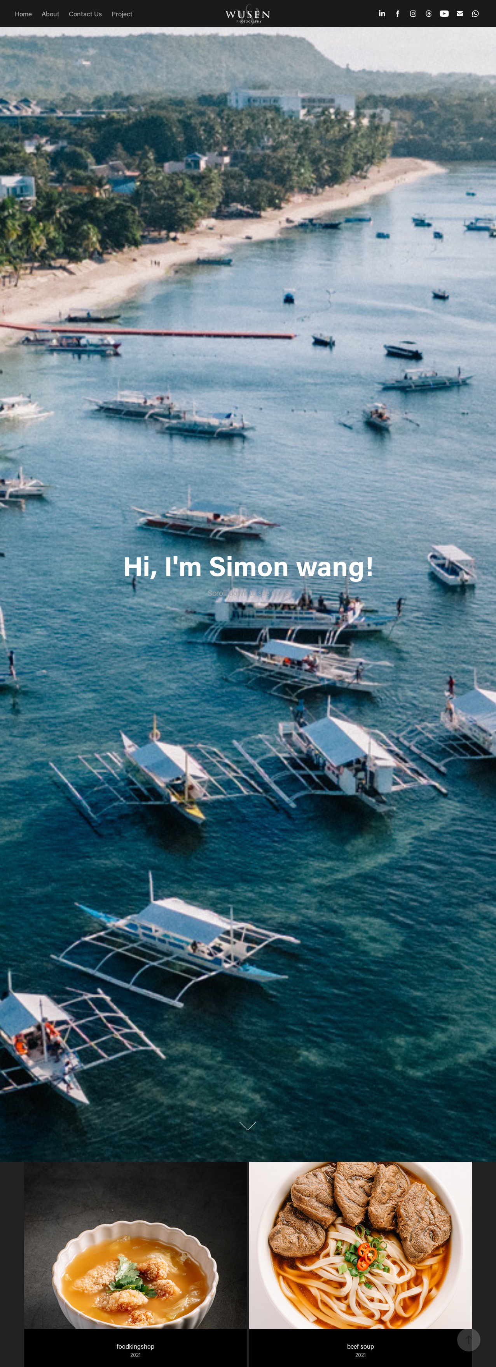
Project (122, 13)
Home (23, 13)
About (50, 13)
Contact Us (85, 13)
